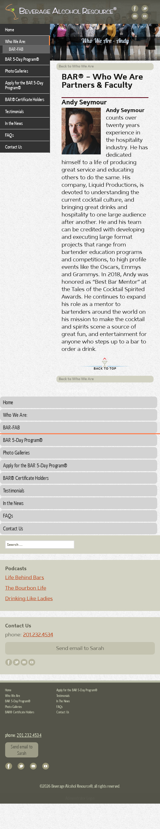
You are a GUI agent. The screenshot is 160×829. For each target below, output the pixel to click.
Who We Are (12, 696)
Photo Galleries (16, 71)
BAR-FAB (16, 49)
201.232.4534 (38, 634)
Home (9, 29)
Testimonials (14, 111)
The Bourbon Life (25, 588)
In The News (63, 701)
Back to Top (105, 368)
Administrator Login (79, 798)
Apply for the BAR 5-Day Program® (24, 85)
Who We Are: (15, 41)
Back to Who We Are (76, 66)
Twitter (145, 9)
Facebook (135, 9)
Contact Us (135, 16)
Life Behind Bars (24, 577)
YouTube (145, 16)
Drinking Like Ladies (29, 598)
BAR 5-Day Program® (22, 59)
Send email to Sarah (80, 648)
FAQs (9, 135)
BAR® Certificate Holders (25, 99)
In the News (14, 123)
